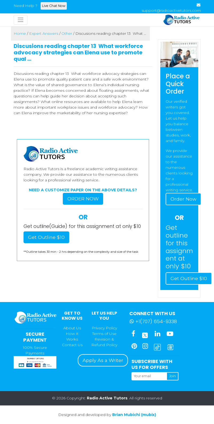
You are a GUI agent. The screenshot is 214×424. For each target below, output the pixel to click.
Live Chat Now (53, 6)
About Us (72, 328)
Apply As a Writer (103, 360)
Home (20, 33)
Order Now (83, 198)
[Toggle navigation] (21, 20)
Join (172, 376)
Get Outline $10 (46, 237)
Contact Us (72, 344)
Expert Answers (43, 33)
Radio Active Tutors (107, 398)
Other (66, 33)
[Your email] (149, 376)
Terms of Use (104, 333)
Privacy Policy (104, 328)
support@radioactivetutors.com (171, 10)
